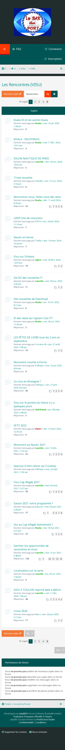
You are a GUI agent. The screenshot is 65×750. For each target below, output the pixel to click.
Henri (38, 428)
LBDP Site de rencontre (28, 218)
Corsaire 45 (40, 344)
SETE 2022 (20, 425)
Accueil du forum (22, 704)
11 (53, 558)
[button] (47, 102)
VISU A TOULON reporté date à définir (37, 590)
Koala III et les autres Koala (31, 120)
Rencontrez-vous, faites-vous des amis (37, 197)
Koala (38, 123)
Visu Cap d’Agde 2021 (27, 482)
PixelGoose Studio (45, 719)
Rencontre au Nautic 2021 (30, 444)
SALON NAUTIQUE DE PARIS (31, 158)
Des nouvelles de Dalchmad (31, 299)
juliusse (39, 506)
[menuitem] (17, 49)
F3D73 (38, 221)
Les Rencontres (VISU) (21, 84)
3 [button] (39, 101)
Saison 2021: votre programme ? (33, 503)
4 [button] (43, 101)
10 (49, 558)
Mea (37, 614)
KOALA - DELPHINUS (26, 139)
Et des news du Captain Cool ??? (33, 318)
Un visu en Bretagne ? (27, 381)
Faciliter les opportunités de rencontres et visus (31, 547)
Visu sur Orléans (24, 256)
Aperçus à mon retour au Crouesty (35, 466)
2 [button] (35, 101)
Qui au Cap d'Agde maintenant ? (33, 524)
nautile (39, 161)
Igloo (38, 259)
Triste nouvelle (23, 177)
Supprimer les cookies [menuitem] (14, 731)
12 (57, 558)
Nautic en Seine (23, 237)
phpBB (22, 713)
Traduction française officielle (27, 716)
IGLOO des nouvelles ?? (28, 278)
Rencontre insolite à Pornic (30, 362)
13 (61, 558)
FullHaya (39, 365)
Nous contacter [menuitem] (38, 731)
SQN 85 (38, 180)
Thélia (38, 240)
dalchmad (40, 409)
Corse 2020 (20, 611)
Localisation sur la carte (28, 570)
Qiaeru (48, 716)
